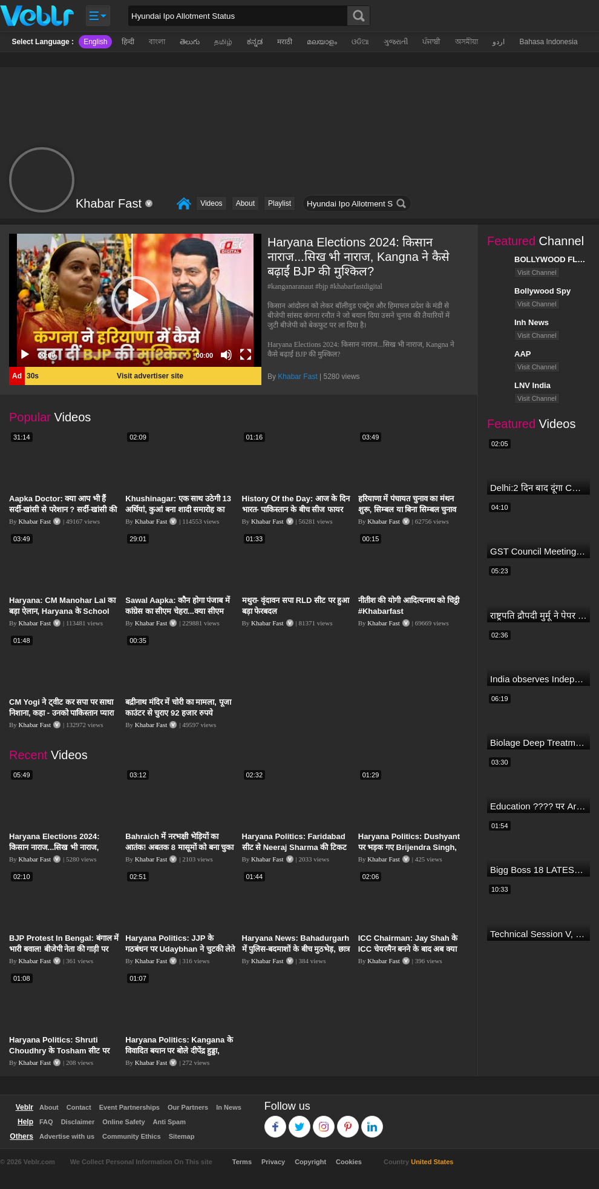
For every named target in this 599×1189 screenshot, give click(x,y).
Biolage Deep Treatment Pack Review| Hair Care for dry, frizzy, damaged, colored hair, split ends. (538, 742)
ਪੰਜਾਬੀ (431, 42)
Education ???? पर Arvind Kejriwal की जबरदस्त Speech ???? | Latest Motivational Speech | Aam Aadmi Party (538, 806)
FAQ (46, 1121)
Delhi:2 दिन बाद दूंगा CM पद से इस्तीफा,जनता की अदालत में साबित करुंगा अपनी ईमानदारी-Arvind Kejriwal (538, 488)
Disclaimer (78, 1121)
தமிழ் (223, 42)
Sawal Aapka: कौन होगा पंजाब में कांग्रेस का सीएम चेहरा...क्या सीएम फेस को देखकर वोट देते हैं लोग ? (177, 611)
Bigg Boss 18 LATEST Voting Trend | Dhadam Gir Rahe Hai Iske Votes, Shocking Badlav (538, 870)
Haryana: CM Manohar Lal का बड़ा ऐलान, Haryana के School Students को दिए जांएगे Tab (62, 611)
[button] (135, 300)
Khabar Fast (297, 376)
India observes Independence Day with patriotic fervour (538, 679)
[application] (135, 300)
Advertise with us (66, 1136)
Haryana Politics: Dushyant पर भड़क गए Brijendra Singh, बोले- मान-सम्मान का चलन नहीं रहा (409, 847)
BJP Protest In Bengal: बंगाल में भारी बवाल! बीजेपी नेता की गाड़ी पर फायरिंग (64, 949)
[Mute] (226, 355)
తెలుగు (190, 42)
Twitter (299, 1120)
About (245, 203)
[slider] (125, 355)
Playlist (279, 203)
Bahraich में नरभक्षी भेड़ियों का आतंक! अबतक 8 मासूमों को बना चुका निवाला (179, 847)
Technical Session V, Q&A (538, 934)
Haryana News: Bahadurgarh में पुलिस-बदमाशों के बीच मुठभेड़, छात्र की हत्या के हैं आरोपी (296, 949)
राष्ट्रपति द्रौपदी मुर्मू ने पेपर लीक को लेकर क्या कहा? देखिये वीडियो (538, 615)
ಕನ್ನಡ (255, 42)
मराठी (284, 42)
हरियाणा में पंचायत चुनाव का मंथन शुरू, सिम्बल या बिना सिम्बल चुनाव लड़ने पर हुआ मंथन (407, 509)
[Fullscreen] (246, 355)
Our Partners (188, 1107)
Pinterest (348, 1120)
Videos (211, 203)
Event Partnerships (129, 1107)
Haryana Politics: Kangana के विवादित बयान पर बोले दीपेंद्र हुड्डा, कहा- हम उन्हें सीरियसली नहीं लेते (179, 1050)
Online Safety (123, 1121)
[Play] (25, 355)
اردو (499, 42)
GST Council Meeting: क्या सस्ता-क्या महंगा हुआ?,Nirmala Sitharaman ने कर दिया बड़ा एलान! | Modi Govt (538, 551)
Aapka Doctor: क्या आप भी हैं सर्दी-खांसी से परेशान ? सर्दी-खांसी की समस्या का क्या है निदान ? (63, 509)
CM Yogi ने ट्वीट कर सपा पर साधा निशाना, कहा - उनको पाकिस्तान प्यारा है (61, 712)
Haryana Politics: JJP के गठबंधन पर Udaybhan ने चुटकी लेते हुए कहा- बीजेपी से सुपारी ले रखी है (180, 949)
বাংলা (157, 42)
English (95, 42)
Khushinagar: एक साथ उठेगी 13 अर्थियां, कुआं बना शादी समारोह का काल (178, 509)
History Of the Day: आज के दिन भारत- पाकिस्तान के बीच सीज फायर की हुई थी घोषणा (296, 509)
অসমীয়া (466, 42)
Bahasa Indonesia (548, 42)
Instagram (324, 1120)
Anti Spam (169, 1121)
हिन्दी (128, 42)
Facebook (275, 1120)
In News (228, 1107)
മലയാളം (322, 42)
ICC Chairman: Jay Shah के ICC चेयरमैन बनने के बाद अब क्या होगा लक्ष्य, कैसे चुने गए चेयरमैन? (408, 949)
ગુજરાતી (396, 42)
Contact (79, 1107)
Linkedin (372, 1120)
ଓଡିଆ (360, 42)
